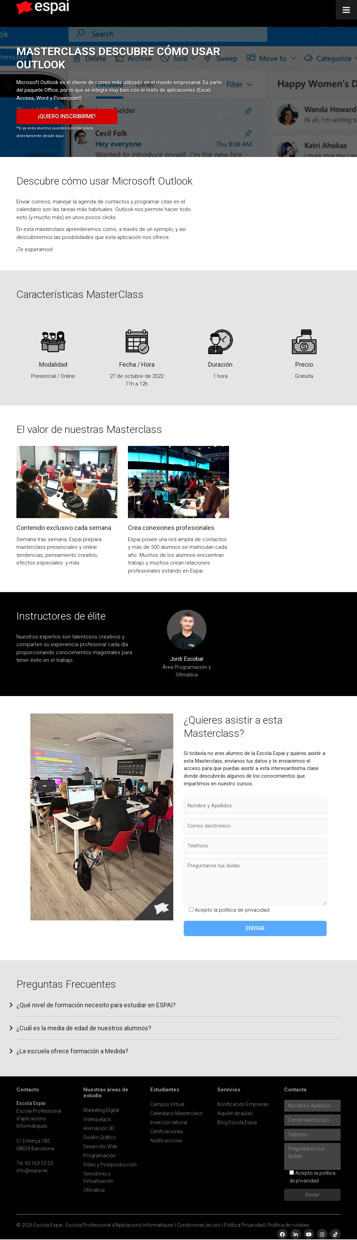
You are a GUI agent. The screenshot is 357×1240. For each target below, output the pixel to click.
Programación (99, 1155)
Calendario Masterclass (176, 1113)
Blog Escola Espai (237, 1122)
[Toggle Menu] (346, 10)
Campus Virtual (167, 1104)
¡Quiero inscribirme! (67, 116)
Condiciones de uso (199, 1225)
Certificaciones (166, 1131)
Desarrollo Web (100, 1146)
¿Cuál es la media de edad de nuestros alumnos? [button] (83, 1028)
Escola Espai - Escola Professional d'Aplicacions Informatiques (104, 1225)
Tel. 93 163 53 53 (34, 1163)
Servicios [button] (228, 1090)
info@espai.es (32, 1170)
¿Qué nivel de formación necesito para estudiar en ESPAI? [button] (96, 1005)
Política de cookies (288, 1225)
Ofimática (94, 1190)
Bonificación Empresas (243, 1104)
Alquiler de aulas (235, 1113)
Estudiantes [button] (164, 1090)
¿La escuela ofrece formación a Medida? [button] (72, 1051)
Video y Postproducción (110, 1164)
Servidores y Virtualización (98, 1177)
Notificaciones (166, 1140)
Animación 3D (98, 1128)
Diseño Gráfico (99, 1137)
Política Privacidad (244, 1225)
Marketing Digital (101, 1110)
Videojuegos (97, 1119)
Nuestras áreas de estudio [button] (105, 1093)
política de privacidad (244, 910)
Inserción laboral (168, 1122)
